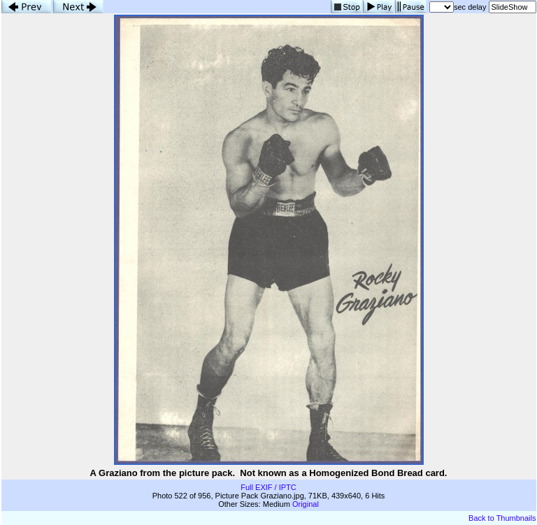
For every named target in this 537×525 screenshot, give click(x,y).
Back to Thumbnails (502, 518)
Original (305, 504)
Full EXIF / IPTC (268, 487)
